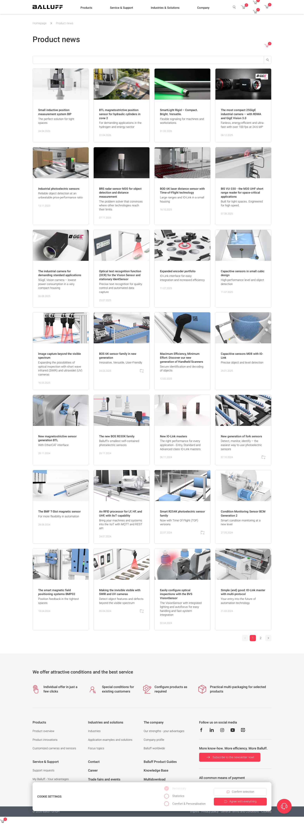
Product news (64, 23)
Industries (94, 731)
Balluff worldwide (154, 748)
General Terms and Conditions (240, 811)
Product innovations (45, 740)
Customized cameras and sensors (54, 748)
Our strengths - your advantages (164, 731)
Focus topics (96, 748)
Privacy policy (209, 811)
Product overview (43, 731)
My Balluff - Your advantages (51, 779)
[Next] (268, 638)
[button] (86, 8)
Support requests (43, 770)
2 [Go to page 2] (260, 638)
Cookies (266, 811)
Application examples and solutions (110, 740)
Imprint (194, 811)
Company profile (154, 740)
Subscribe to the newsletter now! (230, 757)
